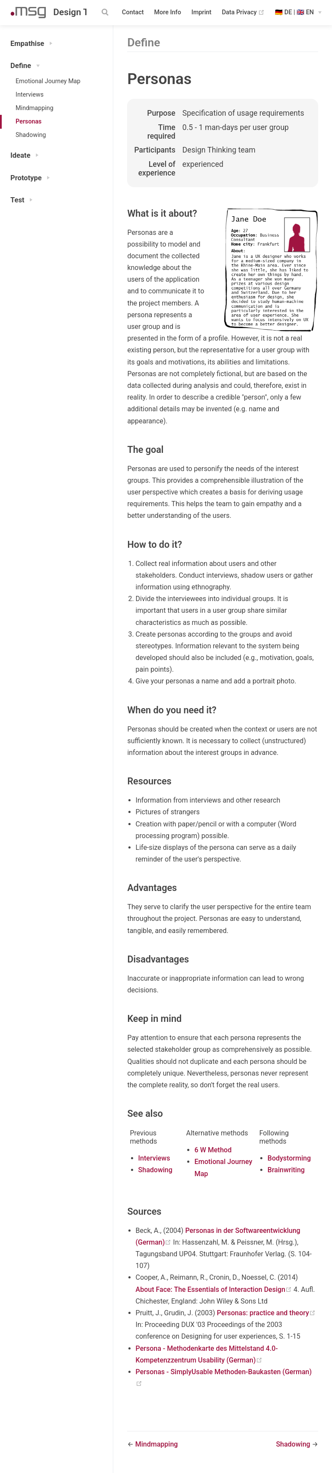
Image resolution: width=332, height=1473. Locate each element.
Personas (29, 121)
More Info (167, 12)
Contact (133, 12)
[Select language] (298, 12)
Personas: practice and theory (266, 1313)
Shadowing (31, 134)
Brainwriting (286, 1170)
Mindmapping (34, 107)
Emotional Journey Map (48, 81)
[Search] (106, 12)
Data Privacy (243, 12)
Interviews (30, 94)
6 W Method (213, 1150)
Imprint (201, 12)
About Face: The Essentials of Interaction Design (215, 1289)
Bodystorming (289, 1158)
